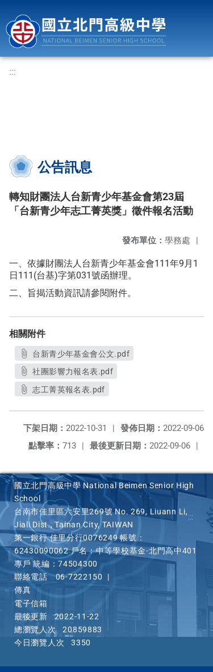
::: (12, 71)
